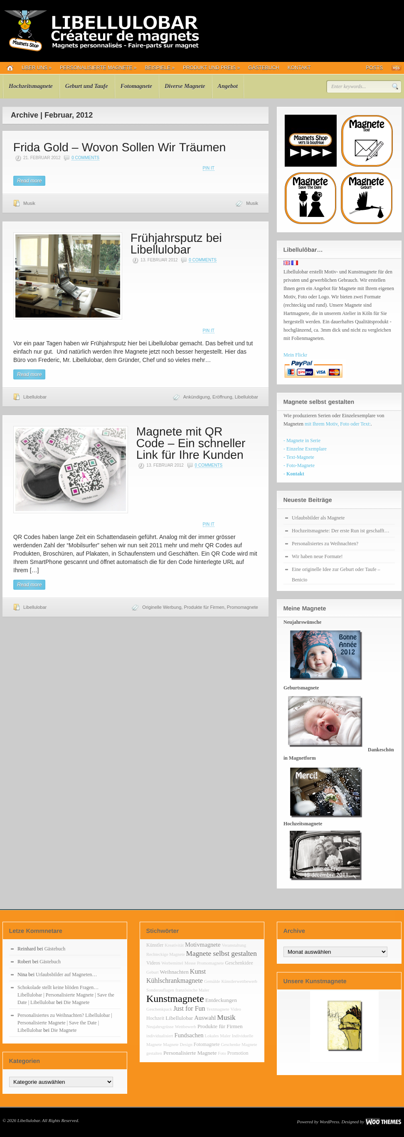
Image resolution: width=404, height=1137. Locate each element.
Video (235, 1009)
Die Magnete (76, 1002)
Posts (374, 68)
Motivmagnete (202, 944)
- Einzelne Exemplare (305, 449)
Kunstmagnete (175, 998)
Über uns (37, 68)
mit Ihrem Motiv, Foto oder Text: (338, 424)
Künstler (154, 945)
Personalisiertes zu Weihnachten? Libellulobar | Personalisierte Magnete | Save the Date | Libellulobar (64, 1022)
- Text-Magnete (298, 457)
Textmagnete (218, 1009)
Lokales (212, 1036)
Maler (225, 1036)
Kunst (198, 971)
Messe (190, 963)
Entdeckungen (221, 1000)
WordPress (329, 1121)
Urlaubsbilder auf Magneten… (66, 974)
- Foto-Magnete (299, 465)
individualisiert (159, 1036)
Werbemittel (172, 963)
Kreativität (174, 945)
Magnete (170, 1044)
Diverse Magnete (185, 86)
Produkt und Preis (211, 68)
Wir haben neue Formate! (317, 556)
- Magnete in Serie (301, 440)
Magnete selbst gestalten (221, 953)
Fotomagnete (136, 86)
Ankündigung (196, 396)
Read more (29, 181)
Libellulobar (35, 396)
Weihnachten (174, 972)
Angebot (228, 86)
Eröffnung (222, 396)
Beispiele (160, 68)
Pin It (208, 168)
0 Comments (85, 157)
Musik (29, 203)
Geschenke (230, 1044)
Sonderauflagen (160, 990)
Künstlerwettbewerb (239, 981)
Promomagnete (242, 607)
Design (186, 1044)
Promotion (238, 1053)
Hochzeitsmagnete (31, 86)
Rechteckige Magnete (165, 954)
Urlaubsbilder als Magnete (318, 518)
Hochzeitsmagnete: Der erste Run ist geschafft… (340, 531)
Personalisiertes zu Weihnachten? (325, 543)
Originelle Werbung (161, 607)
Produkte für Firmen (204, 607)
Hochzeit (155, 1018)
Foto (222, 1053)
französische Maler (192, 990)
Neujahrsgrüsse (160, 1026)
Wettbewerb (185, 1026)
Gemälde (212, 981)
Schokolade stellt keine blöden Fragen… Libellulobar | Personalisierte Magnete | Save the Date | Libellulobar (65, 994)
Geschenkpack (159, 1009)
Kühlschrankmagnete (174, 980)
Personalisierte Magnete (98, 68)
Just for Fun (189, 1008)
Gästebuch (263, 68)
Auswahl (205, 1017)
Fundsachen (189, 1035)
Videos (153, 963)
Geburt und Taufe (86, 86)
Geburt (152, 972)
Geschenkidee (239, 963)
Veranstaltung (234, 945)
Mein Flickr (295, 355)
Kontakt (299, 68)
